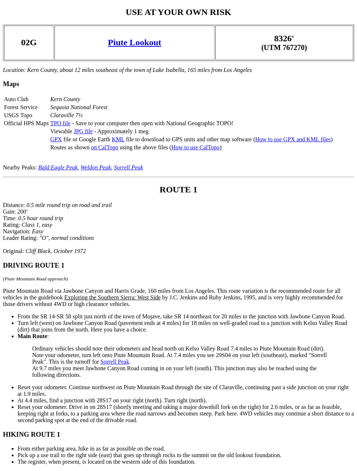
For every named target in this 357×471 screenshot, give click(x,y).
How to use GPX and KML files (293, 139)
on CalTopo (104, 147)
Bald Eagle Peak (58, 167)
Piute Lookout (134, 42)
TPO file (60, 123)
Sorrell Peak (128, 167)
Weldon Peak (95, 167)
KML (118, 139)
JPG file (83, 131)
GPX (56, 139)
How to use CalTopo (195, 147)
